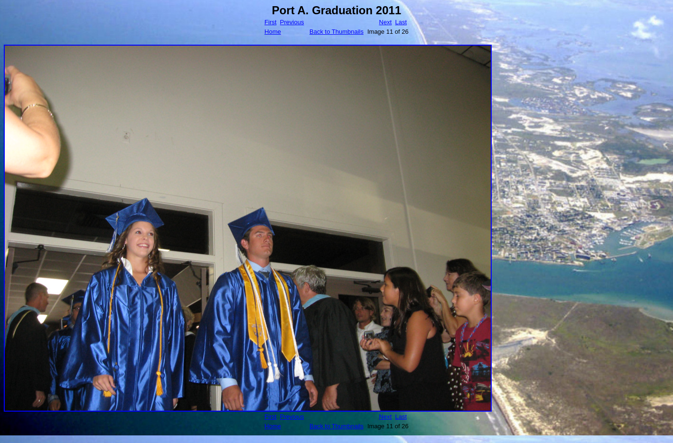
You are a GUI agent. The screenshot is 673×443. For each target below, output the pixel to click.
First (270, 22)
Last (401, 22)
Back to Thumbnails (336, 31)
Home (272, 31)
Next (385, 22)
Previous (292, 22)
